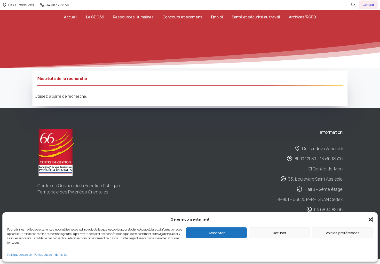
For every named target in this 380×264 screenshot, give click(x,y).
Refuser (279, 232)
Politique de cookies (19, 255)
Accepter (216, 232)
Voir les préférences (342, 232)
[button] (370, 219)
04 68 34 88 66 (54, 4)
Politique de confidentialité (50, 255)
